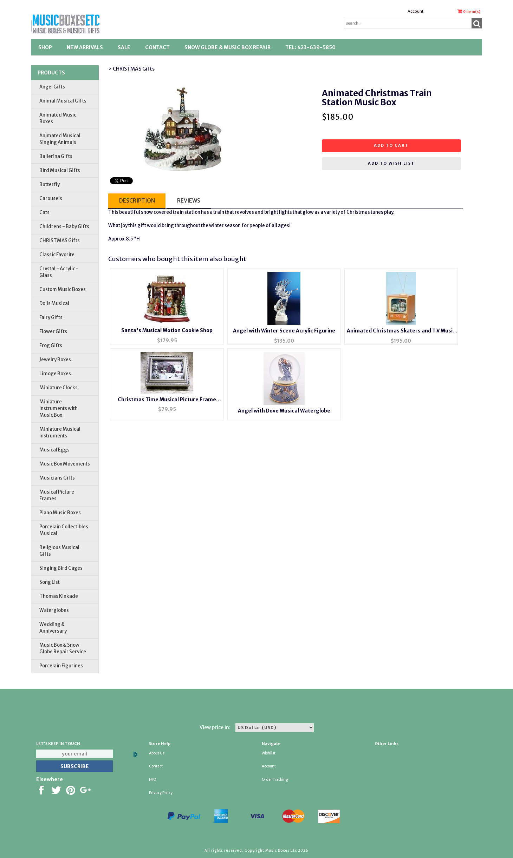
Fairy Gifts (51, 318)
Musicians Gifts (57, 478)
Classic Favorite (56, 255)
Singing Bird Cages (61, 568)
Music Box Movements (64, 464)
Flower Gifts (53, 332)
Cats (44, 213)
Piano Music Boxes (60, 513)
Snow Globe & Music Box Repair (227, 47)
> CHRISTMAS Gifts (131, 69)
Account (415, 11)
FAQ (152, 779)
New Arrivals (85, 47)
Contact (157, 47)
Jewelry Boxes (55, 360)
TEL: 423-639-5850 (310, 47)
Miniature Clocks (58, 388)
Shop (45, 47)
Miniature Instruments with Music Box (58, 408)
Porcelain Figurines (61, 666)
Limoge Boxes (55, 374)
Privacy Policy (161, 793)
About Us (156, 753)
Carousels (50, 199)
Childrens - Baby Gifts (64, 227)
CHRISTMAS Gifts (59, 241)
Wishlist (268, 753)
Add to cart (391, 145)
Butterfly (49, 184)
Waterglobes (54, 610)
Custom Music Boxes (62, 289)
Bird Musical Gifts (59, 170)
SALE (124, 47)
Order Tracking (275, 779)
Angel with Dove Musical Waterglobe (284, 411)
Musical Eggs (54, 450)
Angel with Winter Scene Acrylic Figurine (284, 331)
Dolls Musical (54, 303)
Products (51, 73)
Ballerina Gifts (55, 156)
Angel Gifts (52, 87)
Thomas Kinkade (58, 596)
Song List (49, 582)
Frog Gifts (50, 346)
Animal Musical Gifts (62, 101)
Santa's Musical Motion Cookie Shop (167, 330)
